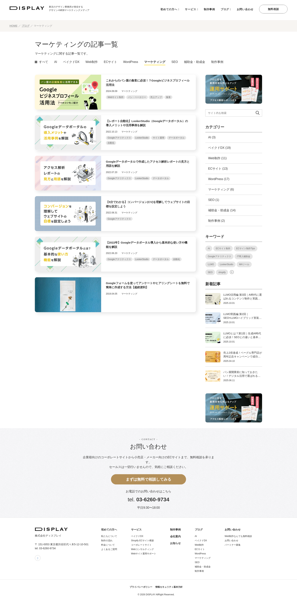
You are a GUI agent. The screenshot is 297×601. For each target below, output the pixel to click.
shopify (222, 272)
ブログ (225, 9)
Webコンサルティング (142, 549)
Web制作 (91, 61)
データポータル (176, 137)
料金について (108, 545)
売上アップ (156, 97)
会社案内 (175, 536)
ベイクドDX (71, 61)
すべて (43, 61)
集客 (168, 97)
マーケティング (154, 61)
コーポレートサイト (141, 545)
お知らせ (175, 543)
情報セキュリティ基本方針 (169, 587)
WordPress (130, 61)
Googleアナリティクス (119, 137)
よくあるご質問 (109, 549)
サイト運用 (158, 137)
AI (55, 61)
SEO (174, 61)
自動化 (111, 143)
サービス (190, 9)
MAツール (244, 264)
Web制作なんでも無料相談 (238, 536)
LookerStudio (142, 137)
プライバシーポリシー (141, 587)
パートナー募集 (233, 545)
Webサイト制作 (115, 97)
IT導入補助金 (243, 256)
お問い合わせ (245, 9)
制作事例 (209, 9)
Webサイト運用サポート (143, 553)
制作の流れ (107, 540)
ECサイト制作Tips (245, 248)
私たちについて (109, 536)
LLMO (211, 264)
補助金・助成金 (194, 61)
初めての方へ (168, 9)
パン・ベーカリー (137, 97)
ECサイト (110, 61)
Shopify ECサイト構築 (142, 540)
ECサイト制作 (223, 248)
